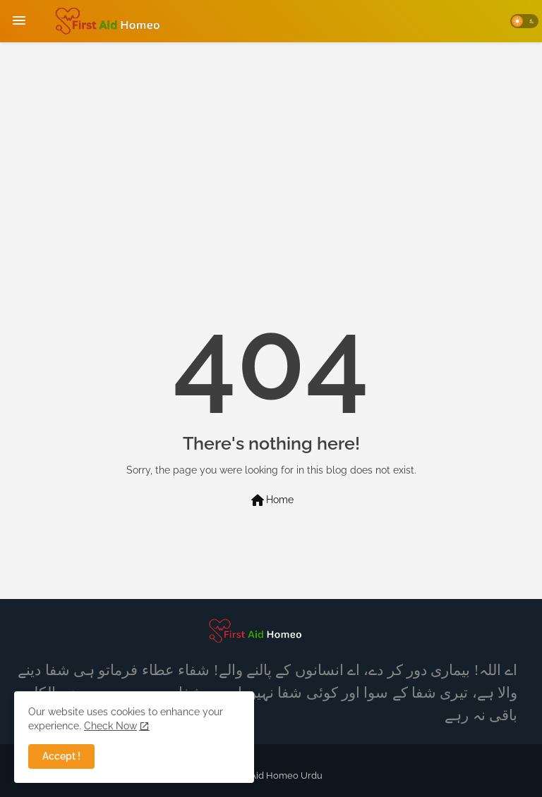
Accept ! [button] (61, 756)
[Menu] (19, 21)
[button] (524, 21)
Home (271, 500)
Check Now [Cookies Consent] (110, 725)
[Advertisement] (271, 148)
